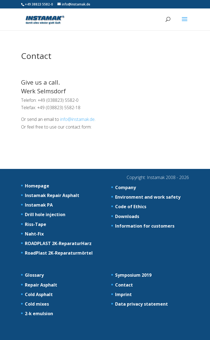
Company (125, 187)
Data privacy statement (141, 304)
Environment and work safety (147, 197)
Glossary (34, 275)
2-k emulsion (39, 314)
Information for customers (144, 226)
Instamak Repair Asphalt (52, 195)
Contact (124, 285)
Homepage (37, 186)
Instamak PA (39, 205)
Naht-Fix (34, 234)
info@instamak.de (77, 119)
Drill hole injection (45, 214)
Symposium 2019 (133, 275)
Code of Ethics (130, 207)
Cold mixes (37, 304)
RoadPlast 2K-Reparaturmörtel (59, 253)
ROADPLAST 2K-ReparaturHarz (58, 243)
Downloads (127, 216)
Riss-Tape (35, 224)
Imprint (123, 294)
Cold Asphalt (39, 294)
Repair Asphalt (41, 285)
